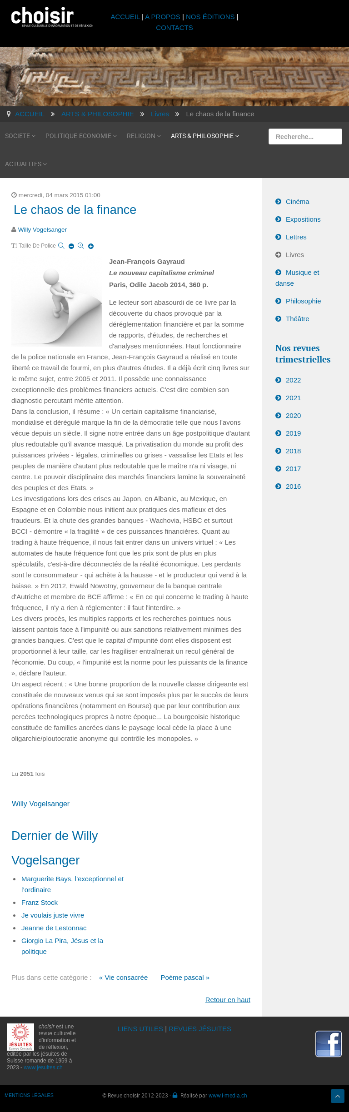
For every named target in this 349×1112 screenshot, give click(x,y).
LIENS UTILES (140, 1029)
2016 (293, 486)
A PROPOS (162, 16)
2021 (293, 398)
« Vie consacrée (123, 977)
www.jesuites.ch (43, 1067)
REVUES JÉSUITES (200, 1029)
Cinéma (297, 201)
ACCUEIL (126, 16)
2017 (293, 468)
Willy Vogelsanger (42, 229)
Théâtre (297, 319)
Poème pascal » (184, 977)
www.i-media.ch (228, 1095)
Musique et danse (297, 277)
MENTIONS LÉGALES (29, 1095)
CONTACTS (174, 27)
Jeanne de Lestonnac (53, 928)
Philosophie (303, 301)
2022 (293, 380)
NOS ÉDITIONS (210, 16)
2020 (293, 415)
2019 (293, 433)
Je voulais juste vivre (52, 915)
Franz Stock (39, 902)
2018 (293, 451)
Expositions (303, 219)
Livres (295, 254)
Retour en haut (227, 999)
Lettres (296, 237)
